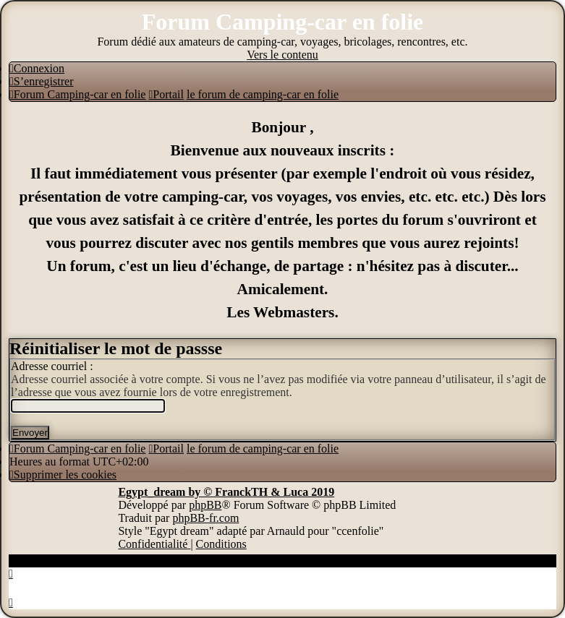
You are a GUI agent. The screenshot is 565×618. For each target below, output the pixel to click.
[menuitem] (36, 68)
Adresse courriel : (52, 366)
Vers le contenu (282, 54)
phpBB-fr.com (205, 518)
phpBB (205, 505)
